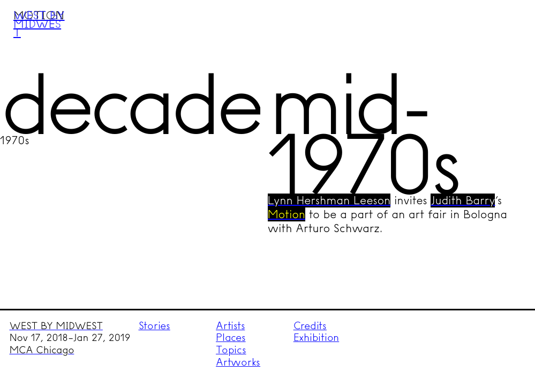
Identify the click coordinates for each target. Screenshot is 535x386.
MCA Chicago (42, 350)
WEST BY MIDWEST (56, 326)
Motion (287, 214)
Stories (154, 326)
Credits (310, 326)
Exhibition (316, 337)
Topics (231, 350)
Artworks (238, 362)
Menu (506, 28)
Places (231, 337)
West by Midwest (39, 24)
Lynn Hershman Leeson (329, 200)
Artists (230, 326)
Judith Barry (463, 200)
